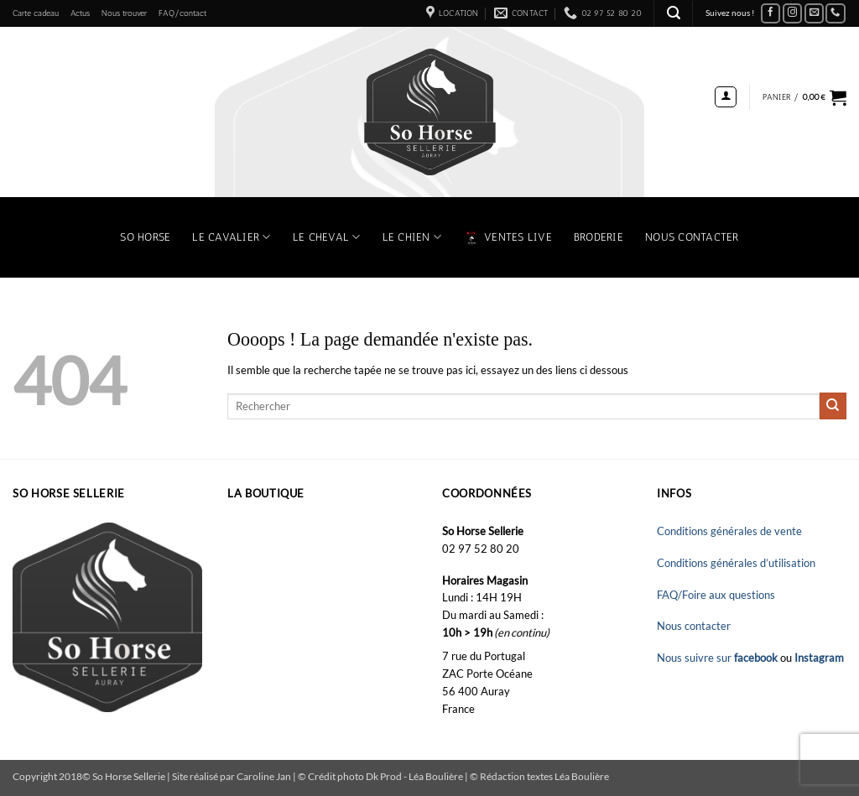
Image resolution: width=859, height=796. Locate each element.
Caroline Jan (264, 776)
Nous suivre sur (718, 657)
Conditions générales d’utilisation (736, 563)
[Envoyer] (833, 406)
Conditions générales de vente (729, 531)
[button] (673, 13)
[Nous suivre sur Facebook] (771, 13)
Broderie (598, 237)
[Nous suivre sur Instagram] (793, 13)
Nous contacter (692, 237)
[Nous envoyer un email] (814, 13)
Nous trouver (124, 13)
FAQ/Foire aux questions (716, 594)
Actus (80, 13)
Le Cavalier (231, 237)
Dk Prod (384, 776)
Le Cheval (327, 237)
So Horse (145, 237)
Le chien (412, 237)
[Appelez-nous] (835, 13)
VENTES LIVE (507, 237)
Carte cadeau (36, 13)
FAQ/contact (182, 13)
